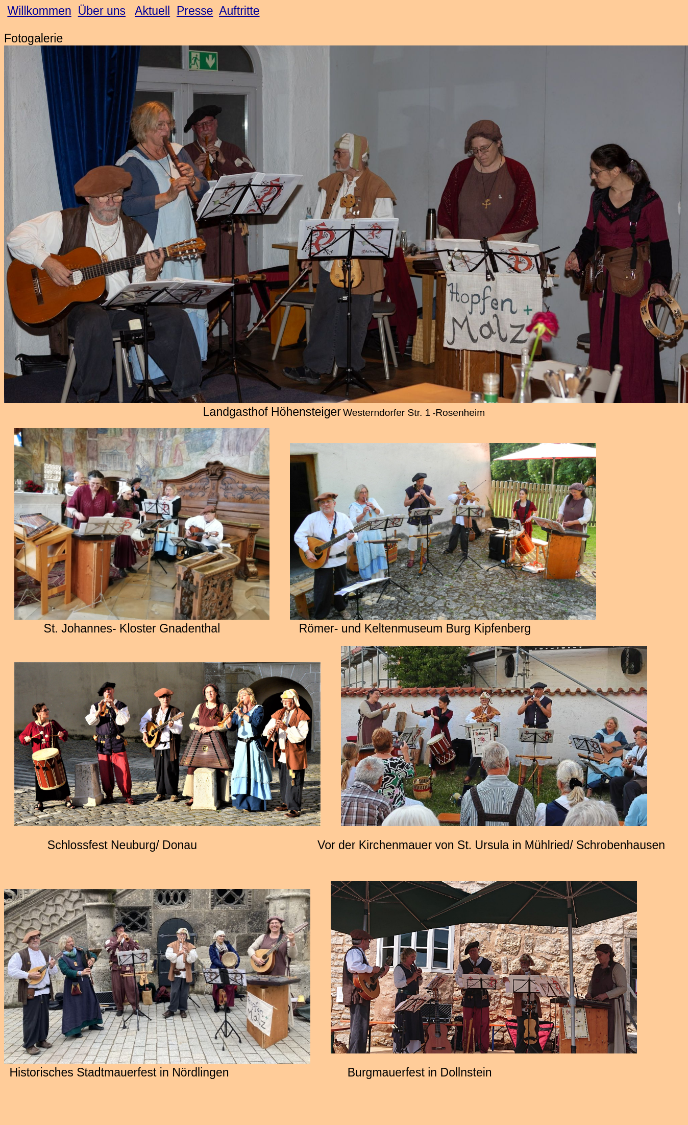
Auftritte (239, 10)
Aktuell (152, 10)
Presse (195, 10)
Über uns (102, 10)
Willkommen (39, 10)
